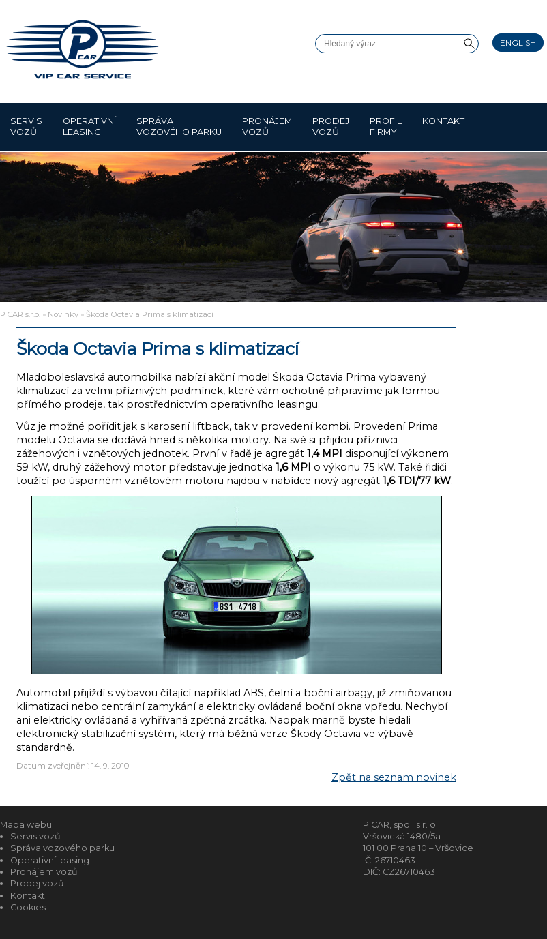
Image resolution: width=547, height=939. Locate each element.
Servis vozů (26, 126)
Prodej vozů (330, 126)
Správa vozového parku (179, 126)
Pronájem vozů (267, 126)
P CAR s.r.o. (20, 314)
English (518, 43)
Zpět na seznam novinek (393, 777)
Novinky (63, 314)
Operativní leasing (89, 126)
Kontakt (443, 126)
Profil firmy (386, 126)
